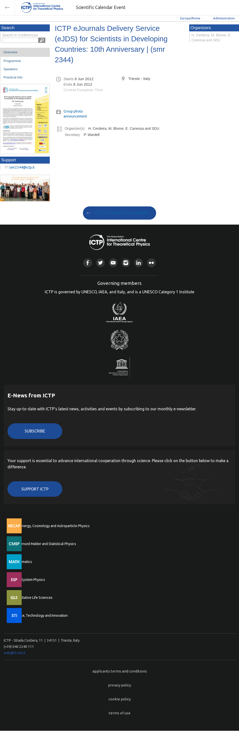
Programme (12, 61)
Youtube (113, 262)
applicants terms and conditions (119, 671)
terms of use (119, 713)
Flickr (151, 262)
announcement (75, 116)
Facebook (87, 262)
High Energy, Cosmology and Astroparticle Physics (51, 526)
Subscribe (35, 431)
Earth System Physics (28, 580)
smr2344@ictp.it (22, 167)
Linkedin (138, 262)
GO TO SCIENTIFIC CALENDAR (121, 213)
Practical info (12, 77)
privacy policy (119, 685)
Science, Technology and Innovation (40, 615)
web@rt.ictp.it (14, 653)
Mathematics (22, 562)
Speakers (10, 69)
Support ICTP (35, 489)
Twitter (100, 262)
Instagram (125, 262)
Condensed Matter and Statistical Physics (44, 544)
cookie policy (120, 699)
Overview (10, 52)
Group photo (73, 111)
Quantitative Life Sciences (32, 598)
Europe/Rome (190, 18)
